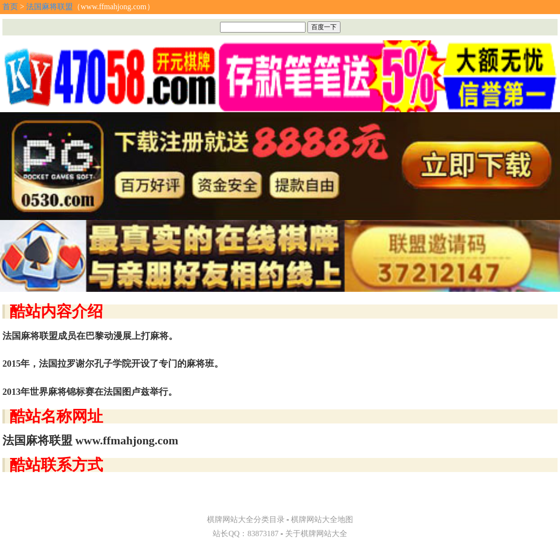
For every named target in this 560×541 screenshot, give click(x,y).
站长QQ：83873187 (245, 533)
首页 (10, 6)
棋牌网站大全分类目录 (246, 519)
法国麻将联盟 (49, 6)
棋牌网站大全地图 (322, 519)
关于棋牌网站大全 (316, 533)
